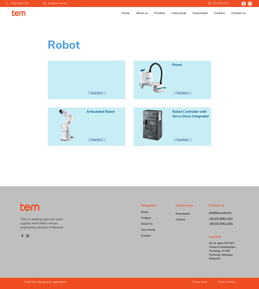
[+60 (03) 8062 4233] (223, 218)
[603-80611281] (220, 3)
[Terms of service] (225, 282)
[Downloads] (188, 214)
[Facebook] (243, 4)
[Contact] (153, 236)
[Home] (153, 212)
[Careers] (188, 220)
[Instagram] (250, 4)
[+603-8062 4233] (20, 3)
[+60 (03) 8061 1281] (223, 223)
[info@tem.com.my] (55, 3)
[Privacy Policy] (197, 282)
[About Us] (153, 224)
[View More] (97, 93)
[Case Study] (153, 230)
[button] (159, 13)
